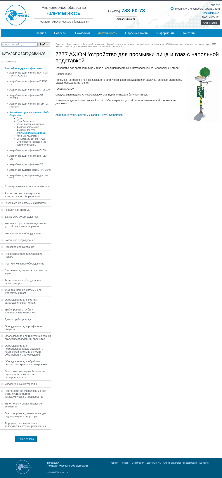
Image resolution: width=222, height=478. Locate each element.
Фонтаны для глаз (26, 130)
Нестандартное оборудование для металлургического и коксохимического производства (25, 393)
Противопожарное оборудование (24, 263)
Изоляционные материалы (21, 384)
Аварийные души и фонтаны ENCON (28, 150)
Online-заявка (210, 23)
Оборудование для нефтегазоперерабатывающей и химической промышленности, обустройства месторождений (24, 350)
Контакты (189, 33)
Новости (60, 33)
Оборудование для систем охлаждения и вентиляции (21, 301)
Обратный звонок (126, 19)
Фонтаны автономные (28, 127)
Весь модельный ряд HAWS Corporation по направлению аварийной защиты (31, 142)
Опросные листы (136, 33)
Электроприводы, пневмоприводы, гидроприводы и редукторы (25, 415)
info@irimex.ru (211, 12)
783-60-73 (126, 10)
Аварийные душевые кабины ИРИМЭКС (30, 170)
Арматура (10, 61)
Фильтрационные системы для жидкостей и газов (23, 291)
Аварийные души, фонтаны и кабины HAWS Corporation (89, 114)
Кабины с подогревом (28, 136)
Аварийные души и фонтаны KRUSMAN (30, 89)
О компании (82, 33)
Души (19, 118)
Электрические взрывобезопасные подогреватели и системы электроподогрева (25, 374)
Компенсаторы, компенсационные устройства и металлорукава (25, 225)
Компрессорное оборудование (23, 233)
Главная (40, 33)
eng (218, 5)
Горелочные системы (17, 209)
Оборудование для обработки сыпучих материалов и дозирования (26, 363)
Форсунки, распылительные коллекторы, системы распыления (25, 425)
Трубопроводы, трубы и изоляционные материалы (20, 311)
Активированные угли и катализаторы (27, 186)
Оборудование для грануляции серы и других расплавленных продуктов (28, 337)
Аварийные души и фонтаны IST (26, 164)
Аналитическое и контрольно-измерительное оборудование (23, 195)
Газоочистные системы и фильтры (25, 203)
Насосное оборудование (19, 246)
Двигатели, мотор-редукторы (22, 216)
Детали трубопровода (18, 319)
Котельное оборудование (20, 240)
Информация (165, 33)
